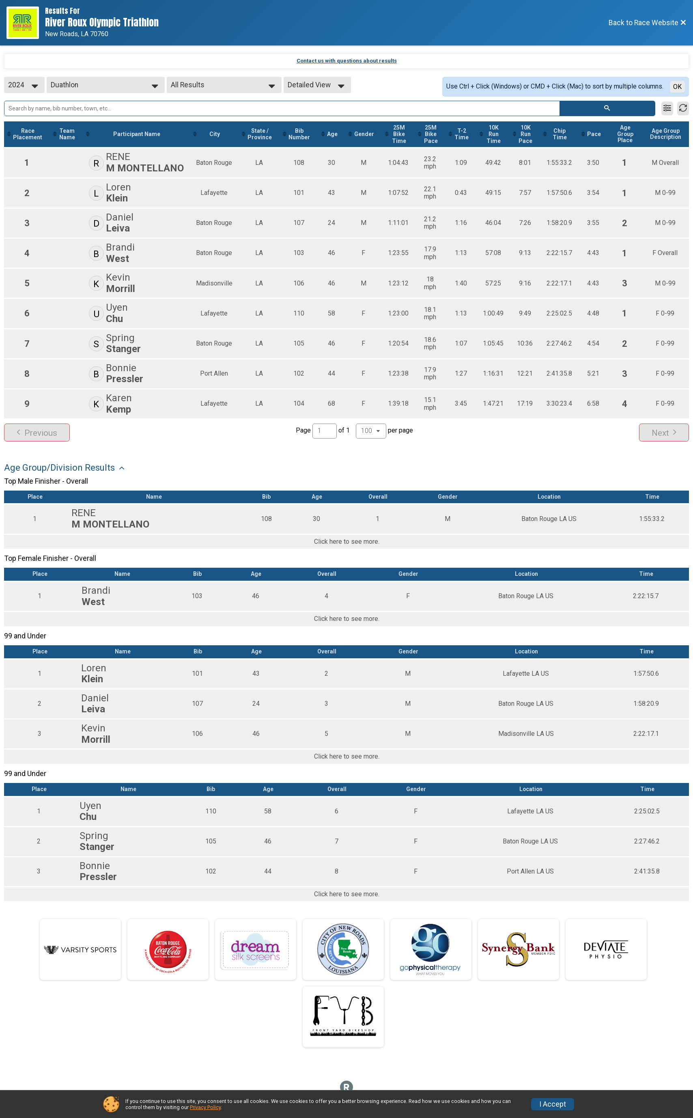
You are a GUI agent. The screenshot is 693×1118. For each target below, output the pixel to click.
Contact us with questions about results (347, 61)
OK (677, 87)
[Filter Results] (667, 108)
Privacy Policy (205, 1107)
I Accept (552, 1104)
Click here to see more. (346, 541)
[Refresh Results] (683, 108)
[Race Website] (25, 22)
